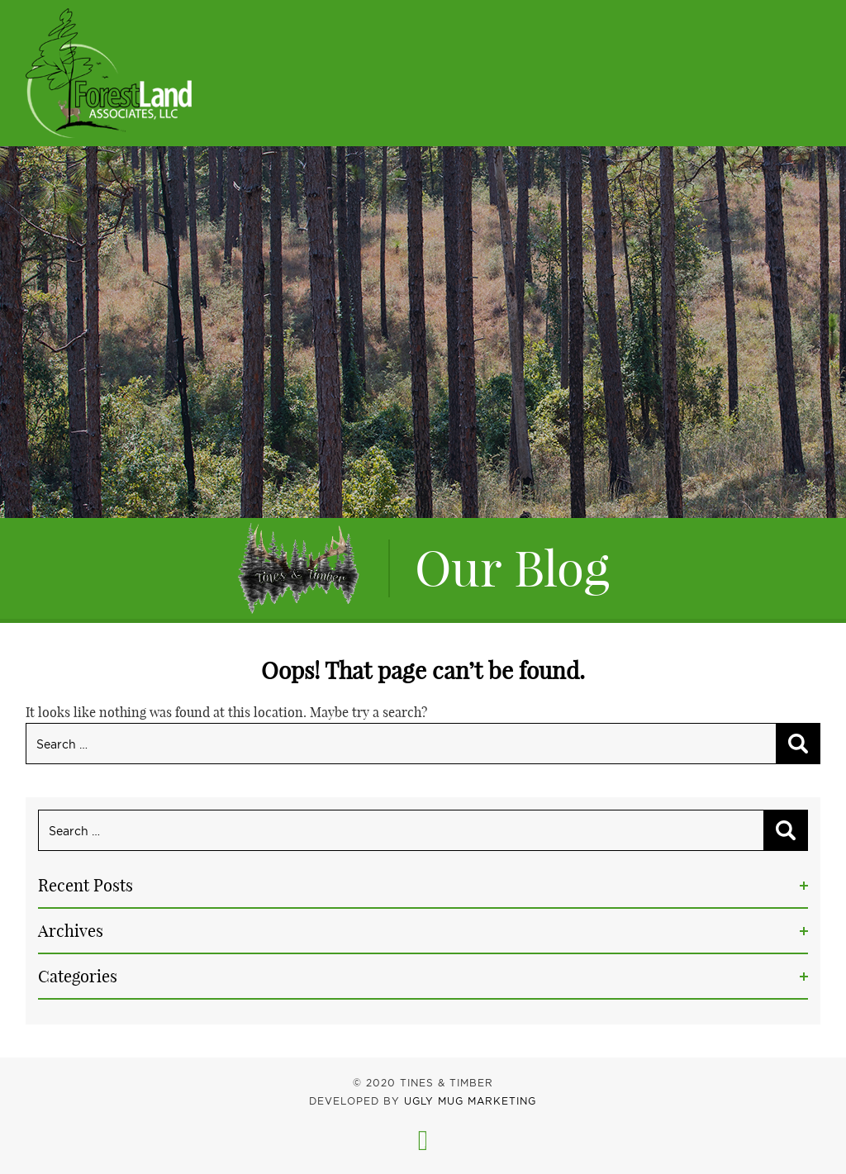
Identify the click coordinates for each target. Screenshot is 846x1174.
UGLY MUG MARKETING (470, 1101)
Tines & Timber (109, 73)
